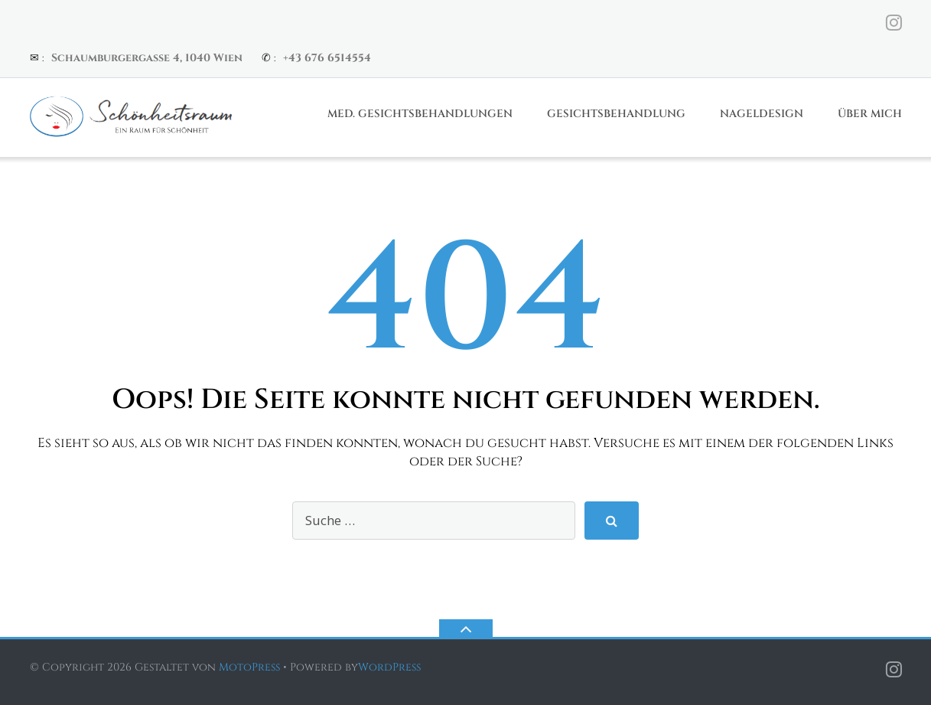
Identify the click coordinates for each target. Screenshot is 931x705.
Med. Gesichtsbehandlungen (420, 113)
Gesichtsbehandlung (616, 113)
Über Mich (870, 113)
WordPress (389, 667)
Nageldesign (761, 113)
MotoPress (249, 667)
